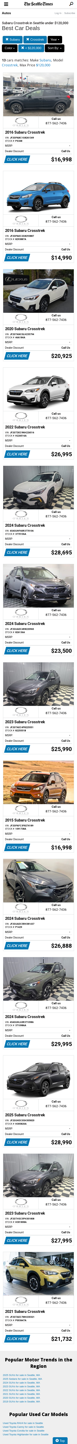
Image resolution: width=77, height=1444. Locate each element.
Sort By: (54, 48)
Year (54, 39)
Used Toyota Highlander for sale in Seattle (26, 1434)
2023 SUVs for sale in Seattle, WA (21, 1386)
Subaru (12, 39)
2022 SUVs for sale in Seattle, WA (21, 1390)
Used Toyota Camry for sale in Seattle (23, 1426)
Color (10, 48)
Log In (58, 13)
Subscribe (69, 13)
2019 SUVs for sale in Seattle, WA (21, 1401)
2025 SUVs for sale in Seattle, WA (21, 1375)
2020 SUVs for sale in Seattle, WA (21, 1397)
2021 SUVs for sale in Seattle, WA (21, 1394)
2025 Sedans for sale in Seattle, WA (22, 1378)
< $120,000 (31, 48)
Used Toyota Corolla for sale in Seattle (23, 1430)
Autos (6, 13)
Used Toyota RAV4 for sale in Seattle (23, 1423)
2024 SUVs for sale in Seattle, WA (21, 1382)
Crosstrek (35, 39)
